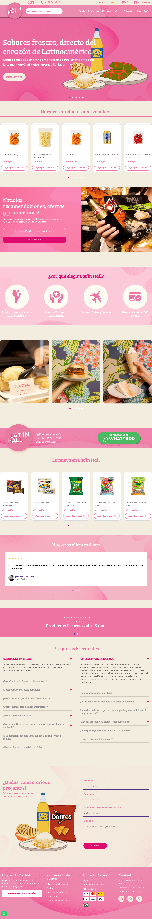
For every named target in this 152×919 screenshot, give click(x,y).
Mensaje (88, 821)
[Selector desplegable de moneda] (102, 2)
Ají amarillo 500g (10, 154)
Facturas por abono (56, 892)
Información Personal (57, 884)
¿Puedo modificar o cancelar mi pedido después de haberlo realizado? (37, 725)
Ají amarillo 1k (71, 154)
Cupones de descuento (58, 901)
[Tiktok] (139, 899)
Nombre (88, 781)
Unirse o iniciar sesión (22, 893)
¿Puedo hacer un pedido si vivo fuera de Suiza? (37, 698)
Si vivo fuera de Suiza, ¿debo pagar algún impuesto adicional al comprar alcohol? (114, 712)
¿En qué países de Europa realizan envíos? (37, 680)
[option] (76, 59)
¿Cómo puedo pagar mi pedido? (114, 692)
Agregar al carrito (14, 168)
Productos (93, 11)
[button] (11, 59)
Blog (139, 11)
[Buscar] (44, 11)
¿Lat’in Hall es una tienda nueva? (114, 658)
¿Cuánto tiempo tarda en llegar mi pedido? (37, 706)
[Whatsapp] (130, 899)
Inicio (82, 11)
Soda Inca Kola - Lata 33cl (107, 154)
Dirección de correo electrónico (103, 807)
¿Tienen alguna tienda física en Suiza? (37, 747)
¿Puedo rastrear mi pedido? (37, 715)
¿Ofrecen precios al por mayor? (114, 738)
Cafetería (128, 11)
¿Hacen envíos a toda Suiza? (37, 658)
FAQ (146, 11)
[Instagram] (121, 899)
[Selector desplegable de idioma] (113, 2)
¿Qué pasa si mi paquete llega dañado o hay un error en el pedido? (37, 737)
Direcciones (52, 896)
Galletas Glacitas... (41, 503)
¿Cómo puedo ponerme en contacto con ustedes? (114, 730)
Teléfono (88, 794)
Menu (117, 11)
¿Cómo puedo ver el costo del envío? (37, 689)
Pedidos (50, 888)
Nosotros (106, 11)
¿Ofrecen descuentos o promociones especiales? (114, 721)
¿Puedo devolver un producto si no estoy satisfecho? (114, 701)
